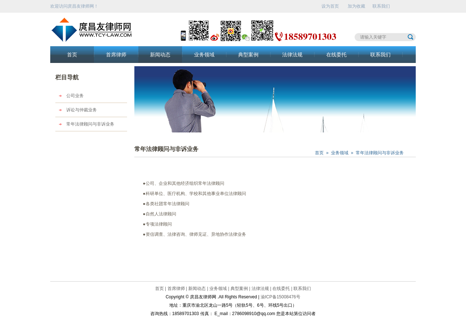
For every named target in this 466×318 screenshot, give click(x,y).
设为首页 (330, 6)
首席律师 (116, 54)
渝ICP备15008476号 (280, 296)
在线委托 (336, 54)
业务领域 (204, 54)
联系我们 (381, 6)
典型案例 (248, 54)
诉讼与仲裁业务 (81, 109)
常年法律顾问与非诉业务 (90, 124)
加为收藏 (356, 6)
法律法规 (292, 54)
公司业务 (75, 95)
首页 (72, 54)
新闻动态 (160, 54)
